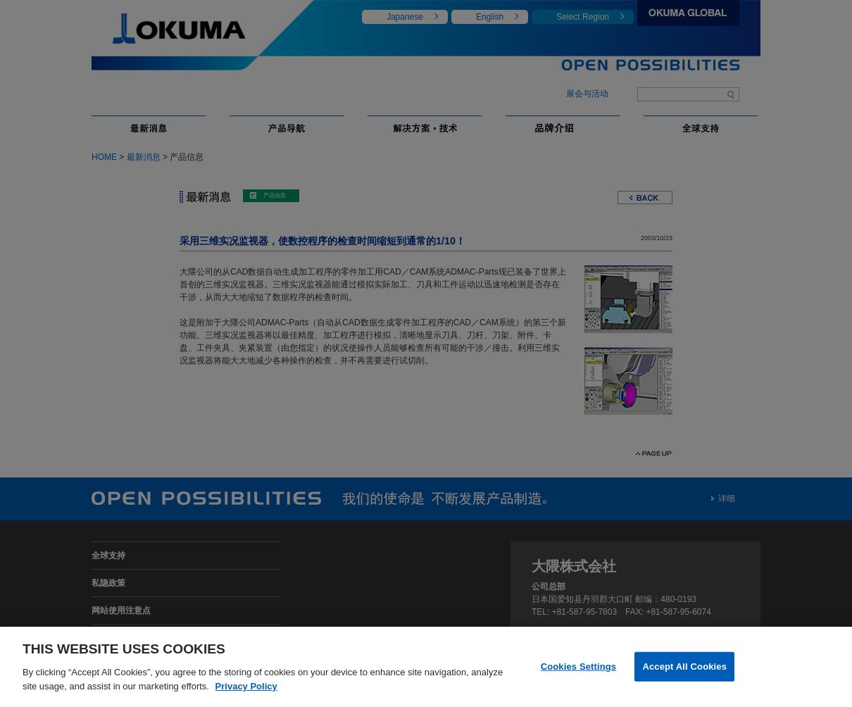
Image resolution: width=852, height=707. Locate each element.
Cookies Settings (579, 674)
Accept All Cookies (684, 674)
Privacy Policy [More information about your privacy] (246, 694)
